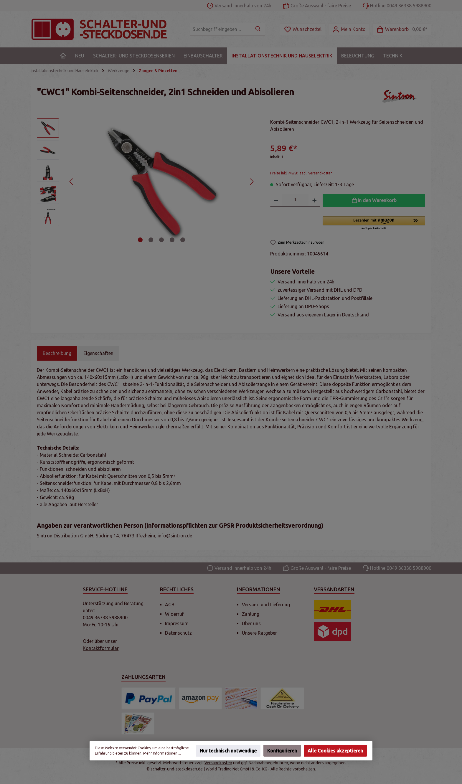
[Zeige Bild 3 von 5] (161, 239)
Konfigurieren (282, 750)
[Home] (63, 55)
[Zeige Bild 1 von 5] (140, 239)
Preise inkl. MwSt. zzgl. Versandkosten (301, 173)
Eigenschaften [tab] (98, 353)
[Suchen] (258, 29)
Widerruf (174, 614)
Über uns (251, 623)
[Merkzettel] (302, 29)
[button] (374, 223)
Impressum (177, 623)
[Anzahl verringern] (276, 200)
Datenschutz (178, 633)
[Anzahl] (295, 200)
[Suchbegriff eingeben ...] (221, 29)
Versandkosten (218, 762)
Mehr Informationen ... (162, 753)
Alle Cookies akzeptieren (335, 750)
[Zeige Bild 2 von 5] (150, 239)
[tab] (57, 353)
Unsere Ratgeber (259, 633)
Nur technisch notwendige (228, 750)
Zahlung (250, 614)
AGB (169, 604)
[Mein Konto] (348, 29)
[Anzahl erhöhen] (314, 200)
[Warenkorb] (401, 29)
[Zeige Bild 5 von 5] (182, 239)
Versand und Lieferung (266, 604)
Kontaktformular (100, 648)
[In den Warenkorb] (374, 200)
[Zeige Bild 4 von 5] (172, 239)
